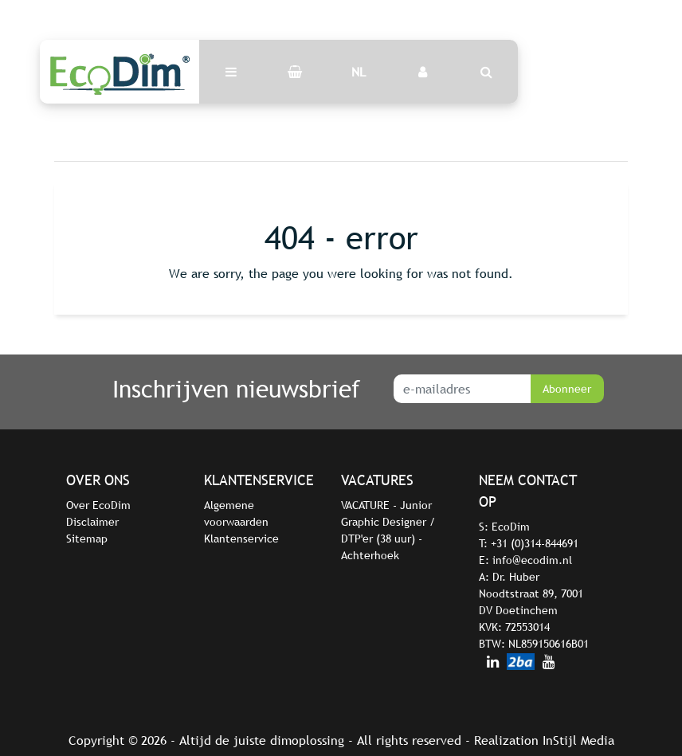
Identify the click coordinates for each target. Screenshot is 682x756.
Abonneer (567, 389)
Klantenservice (241, 538)
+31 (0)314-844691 (534, 543)
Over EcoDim (98, 505)
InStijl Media (578, 740)
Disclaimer (92, 522)
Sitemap (87, 538)
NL (358, 71)
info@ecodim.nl (532, 560)
